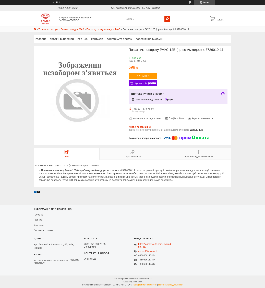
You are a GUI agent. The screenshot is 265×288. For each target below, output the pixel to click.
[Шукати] (167, 19)
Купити (145, 75)
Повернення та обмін (149, 39)
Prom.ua (148, 279)
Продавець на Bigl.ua (132, 282)
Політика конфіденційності (170, 285)
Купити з (145, 83)
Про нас (82, 39)
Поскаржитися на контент (144, 285)
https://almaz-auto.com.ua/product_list (154, 245)
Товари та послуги (48, 29)
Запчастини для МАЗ (72, 29)
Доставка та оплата (119, 39)
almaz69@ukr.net (147, 251)
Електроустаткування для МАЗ (103, 29)
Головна (40, 39)
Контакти (97, 39)
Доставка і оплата (43, 230)
